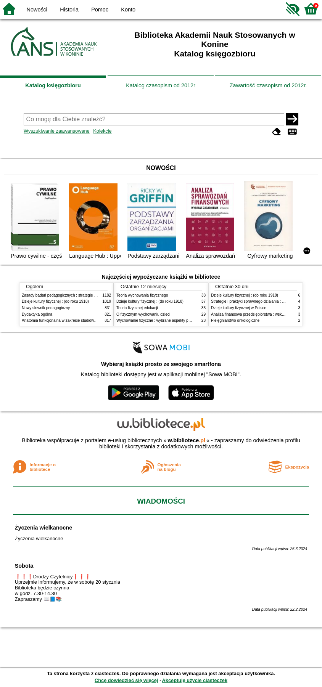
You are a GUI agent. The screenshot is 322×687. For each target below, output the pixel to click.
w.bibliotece (186, 440)
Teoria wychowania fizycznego (142, 295)
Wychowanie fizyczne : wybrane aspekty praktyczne (160, 320)
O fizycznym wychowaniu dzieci (143, 314)
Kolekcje (102, 131)
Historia (69, 9)
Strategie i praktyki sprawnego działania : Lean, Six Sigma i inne (265, 301)
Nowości (37, 9)
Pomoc (99, 9)
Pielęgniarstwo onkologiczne (235, 320)
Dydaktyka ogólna (37, 314)
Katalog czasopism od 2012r (160, 85)
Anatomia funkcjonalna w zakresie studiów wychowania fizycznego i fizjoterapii (89, 320)
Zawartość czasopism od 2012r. (268, 85)
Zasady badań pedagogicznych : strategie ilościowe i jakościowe (76, 295)
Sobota (24, 566)
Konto (128, 9)
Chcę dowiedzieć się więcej (126, 680)
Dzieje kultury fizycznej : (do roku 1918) (55, 301)
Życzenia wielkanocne (43, 528)
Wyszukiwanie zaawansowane (57, 131)
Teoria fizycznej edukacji (137, 308)
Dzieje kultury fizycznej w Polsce (238, 308)
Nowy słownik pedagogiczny (46, 308)
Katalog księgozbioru (53, 85)
